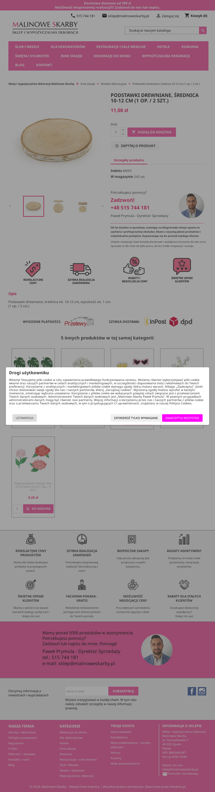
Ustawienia (24, 418)
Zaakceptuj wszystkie (183, 418)
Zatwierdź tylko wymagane (137, 418)
